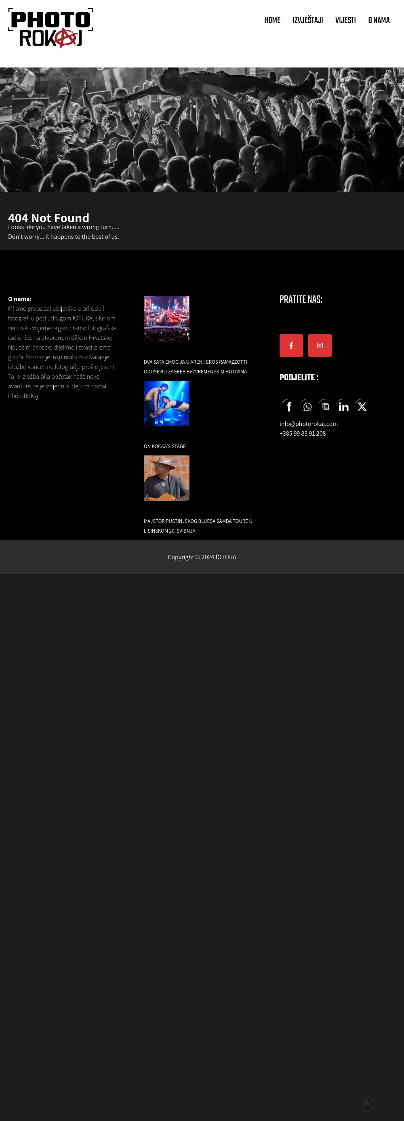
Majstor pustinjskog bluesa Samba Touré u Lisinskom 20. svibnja (198, 526)
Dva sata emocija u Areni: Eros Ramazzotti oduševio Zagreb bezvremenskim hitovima (195, 366)
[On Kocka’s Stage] (166, 409)
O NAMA (379, 20)
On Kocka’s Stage (165, 446)
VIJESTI (345, 20)
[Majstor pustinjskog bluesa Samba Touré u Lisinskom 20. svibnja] (166, 483)
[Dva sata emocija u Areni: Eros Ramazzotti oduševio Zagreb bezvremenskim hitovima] (166, 324)
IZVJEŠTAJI (307, 20)
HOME (272, 20)
